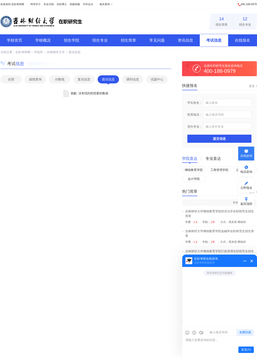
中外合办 (88, 4)
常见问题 (157, 40)
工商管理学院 (219, 170)
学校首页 (14, 40)
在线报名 (242, 40)
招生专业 (245, 20)
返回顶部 (246, 203)
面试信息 (75, 52)
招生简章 (221, 20)
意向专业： (194, 126)
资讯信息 (185, 40)
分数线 (60, 79)
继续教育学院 (194, 170)
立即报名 (246, 187)
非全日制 (49, 4)
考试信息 (214, 40)
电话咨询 (246, 171)
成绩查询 (35, 79)
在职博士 (62, 4)
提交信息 (219, 138)
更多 (252, 86)
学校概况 (43, 40)
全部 (11, 79)
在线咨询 (246, 155)
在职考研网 (17, 4)
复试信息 (84, 79)
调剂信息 (132, 79)
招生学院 (71, 40)
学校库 (38, 52)
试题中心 (157, 79)
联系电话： (194, 114)
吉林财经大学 (56, 52)
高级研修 (75, 4)
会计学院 (194, 179)
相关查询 (105, 4)
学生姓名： (194, 102)
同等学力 (35, 4)
